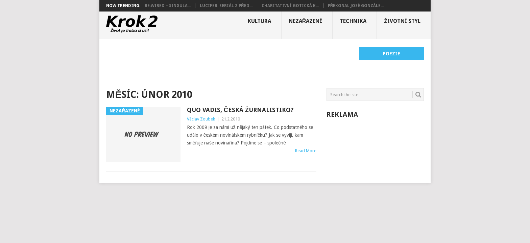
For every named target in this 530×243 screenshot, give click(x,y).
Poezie (391, 53)
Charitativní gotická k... (290, 5)
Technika (353, 21)
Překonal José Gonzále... (356, 5)
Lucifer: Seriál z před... (226, 5)
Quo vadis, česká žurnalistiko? (240, 109)
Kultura (259, 21)
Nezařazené (305, 21)
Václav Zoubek (201, 119)
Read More (305, 150)
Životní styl (402, 21)
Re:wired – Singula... (168, 5)
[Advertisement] (229, 62)
